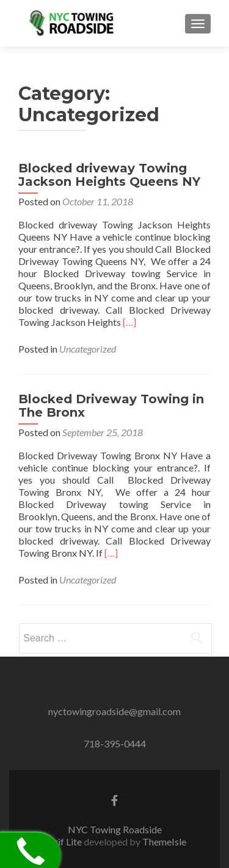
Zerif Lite (63, 841)
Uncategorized (87, 349)
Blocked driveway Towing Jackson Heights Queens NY (109, 175)
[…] (129, 322)
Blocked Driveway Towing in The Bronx (111, 406)
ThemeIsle (164, 841)
